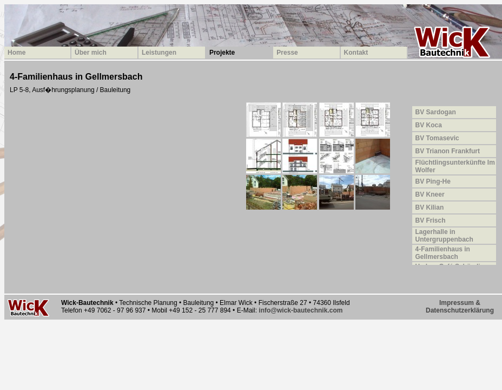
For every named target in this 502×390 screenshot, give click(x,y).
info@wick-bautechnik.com (300, 310)
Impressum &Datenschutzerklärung (460, 306)
